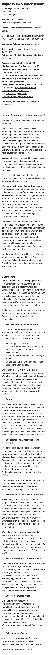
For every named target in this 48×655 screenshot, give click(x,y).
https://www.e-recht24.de (20, 649)
